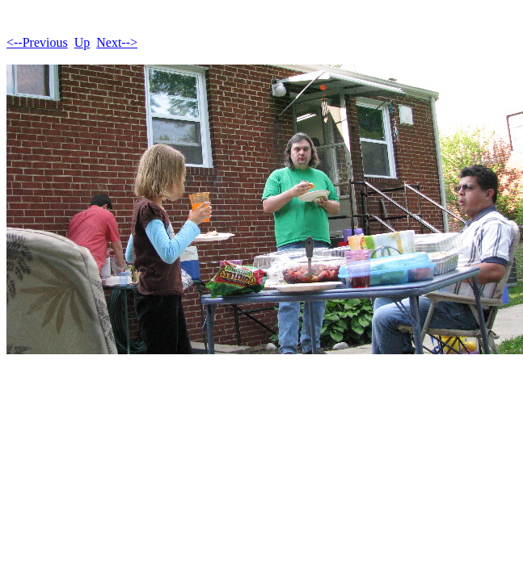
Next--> (116, 42)
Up (82, 42)
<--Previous (37, 42)
